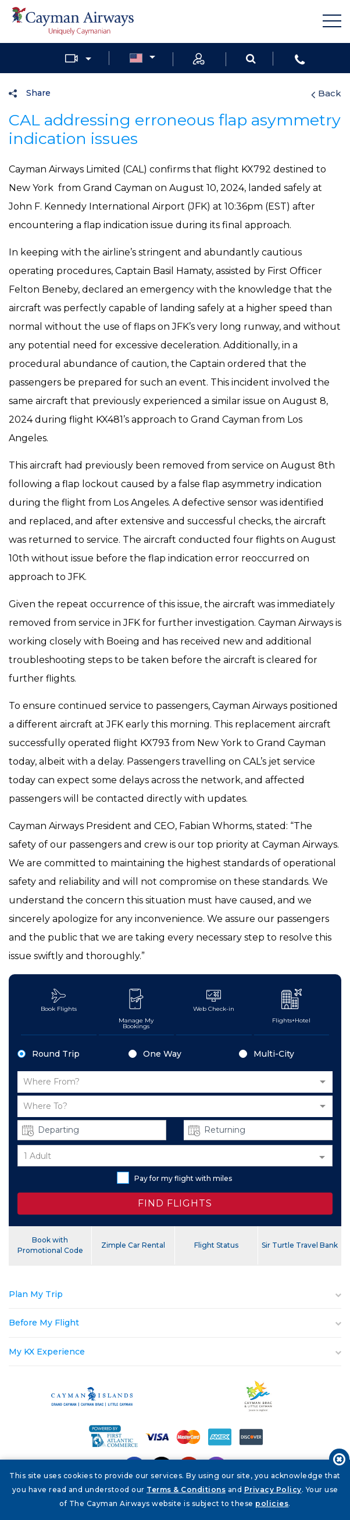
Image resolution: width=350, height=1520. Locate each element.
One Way (154, 1054)
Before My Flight (44, 1322)
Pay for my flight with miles (174, 1178)
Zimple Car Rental (133, 1245)
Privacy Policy (273, 1489)
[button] (175, 1082)
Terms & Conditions (186, 1489)
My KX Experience (47, 1351)
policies (271, 1503)
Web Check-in (213, 1001)
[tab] (175, 1294)
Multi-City (266, 1054)
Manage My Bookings (136, 1009)
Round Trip (48, 1054)
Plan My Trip (36, 1294)
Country (136, 58)
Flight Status (216, 1245)
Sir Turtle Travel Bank (300, 1245)
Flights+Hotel (291, 1006)
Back (326, 93)
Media (71, 58)
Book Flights (59, 1001)
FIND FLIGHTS (175, 1203)
